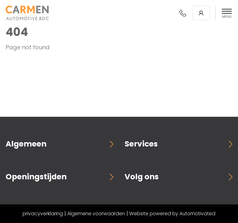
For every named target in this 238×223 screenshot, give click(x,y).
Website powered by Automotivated (172, 213)
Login (201, 13)
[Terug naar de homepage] (27, 13)
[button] (226, 13)
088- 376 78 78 (183, 13)
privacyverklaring (43, 213)
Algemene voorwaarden (96, 213)
